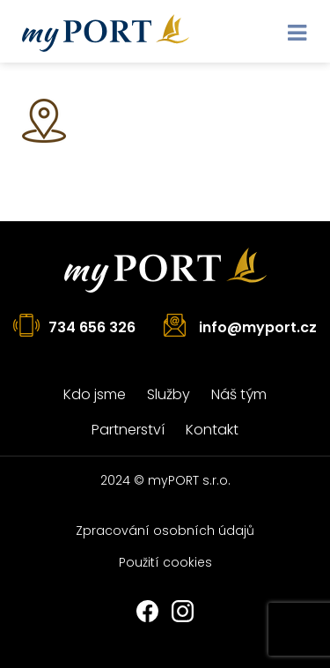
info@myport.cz (258, 327)
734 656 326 (92, 327)
